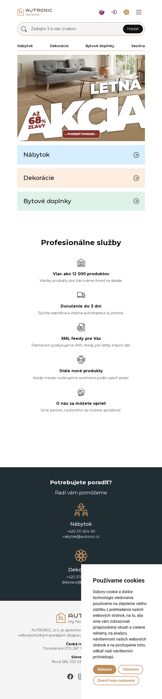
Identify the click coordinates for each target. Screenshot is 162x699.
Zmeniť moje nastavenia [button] (116, 680)
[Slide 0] (67, 134)
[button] (101, 12)
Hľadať (133, 29)
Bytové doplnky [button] (100, 46)
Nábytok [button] (25, 46)
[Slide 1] (76, 134)
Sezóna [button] (138, 46)
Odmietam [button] (131, 669)
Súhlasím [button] (104, 669)
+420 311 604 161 (81, 531)
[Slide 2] (85, 134)
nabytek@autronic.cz (81, 536)
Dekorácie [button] (59, 46)
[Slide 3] (94, 134)
